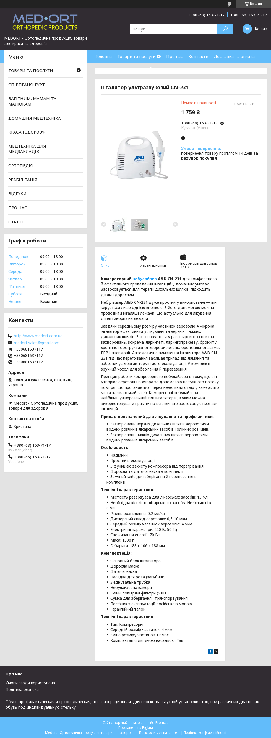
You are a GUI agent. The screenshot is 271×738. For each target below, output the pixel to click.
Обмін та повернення (168, 68)
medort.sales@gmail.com (36, 342)
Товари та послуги (136, 56)
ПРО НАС (17, 207)
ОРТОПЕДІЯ (20, 165)
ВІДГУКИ (17, 193)
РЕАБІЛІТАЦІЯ (22, 179)
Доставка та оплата (234, 56)
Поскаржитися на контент (159, 732)
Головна (103, 56)
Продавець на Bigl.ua (135, 727)
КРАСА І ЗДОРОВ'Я (27, 132)
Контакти (198, 56)
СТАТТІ (15, 221)
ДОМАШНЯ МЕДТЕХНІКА (34, 118)
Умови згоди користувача (30, 682)
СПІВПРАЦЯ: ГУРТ (26, 84)
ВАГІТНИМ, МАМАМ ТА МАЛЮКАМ (32, 101)
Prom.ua (162, 722)
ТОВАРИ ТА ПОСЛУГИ (30, 70)
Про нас (174, 56)
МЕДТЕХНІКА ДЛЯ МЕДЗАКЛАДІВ (27, 148)
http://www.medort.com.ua (38, 335)
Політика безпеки (22, 689)
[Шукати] (225, 29)
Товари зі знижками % (118, 68)
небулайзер (144, 278)
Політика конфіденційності (205, 732)
